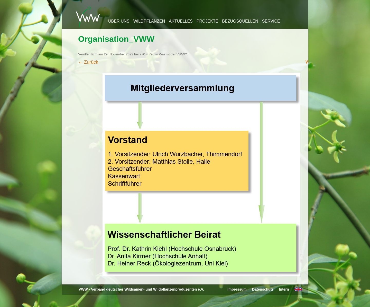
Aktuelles (180, 21)
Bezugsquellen (240, 21)
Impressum (237, 289)
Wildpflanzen (149, 21)
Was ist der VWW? (173, 54)
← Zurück (88, 62)
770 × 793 (147, 54)
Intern (284, 289)
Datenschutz (262, 289)
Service (271, 21)
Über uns (119, 21)
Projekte (207, 21)
